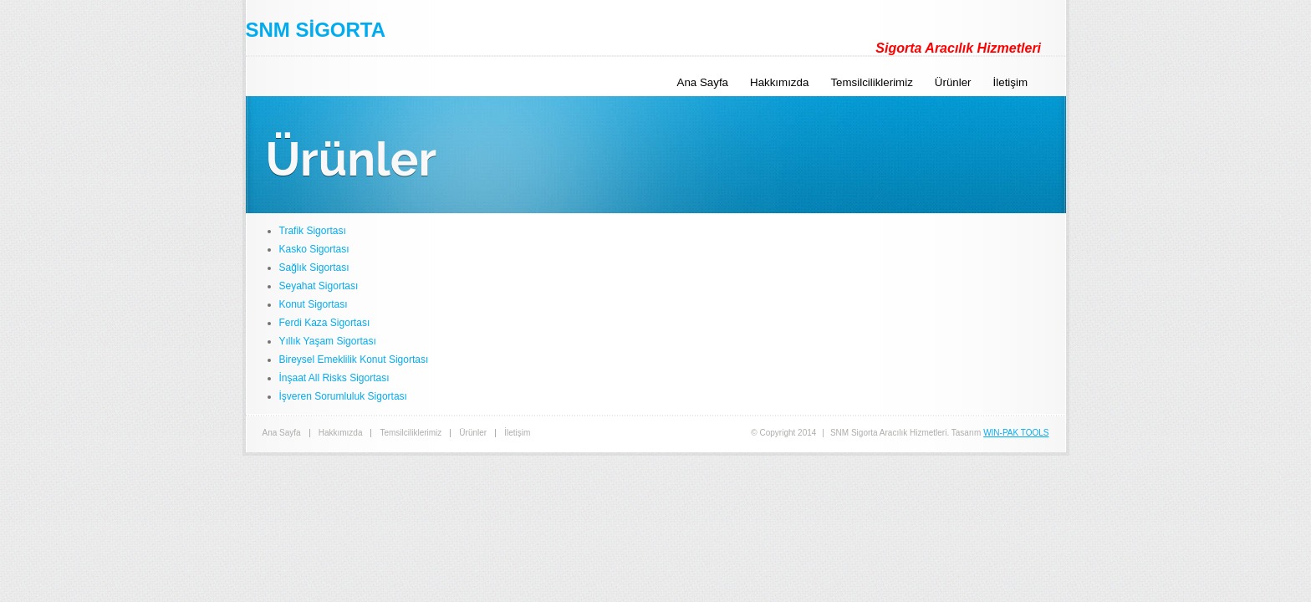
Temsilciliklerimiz (871, 82)
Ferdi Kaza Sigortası (324, 323)
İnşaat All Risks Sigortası (334, 378)
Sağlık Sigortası (314, 267)
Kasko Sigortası (314, 249)
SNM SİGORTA (316, 29)
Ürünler (953, 82)
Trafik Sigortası (312, 231)
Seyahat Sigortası (319, 286)
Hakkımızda (779, 82)
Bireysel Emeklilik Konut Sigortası (354, 359)
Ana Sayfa (703, 82)
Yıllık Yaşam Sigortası (327, 341)
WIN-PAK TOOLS (1015, 432)
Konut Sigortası (313, 304)
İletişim (1010, 82)
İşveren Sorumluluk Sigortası (343, 396)
